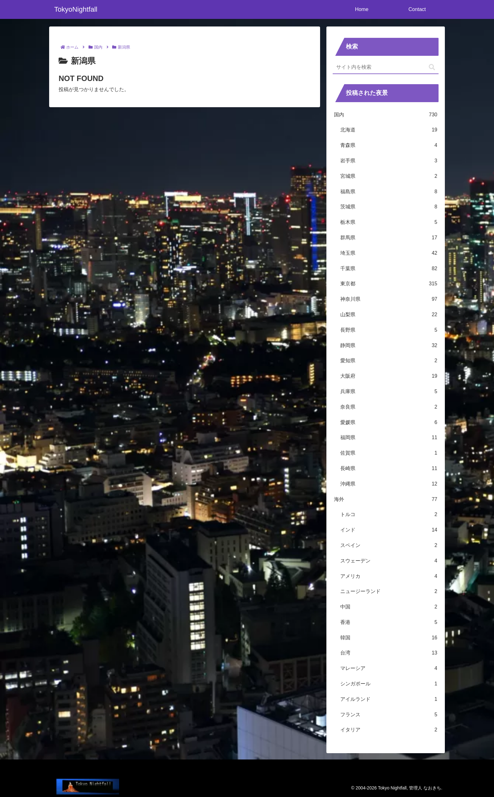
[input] (386, 67)
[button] (432, 67)
